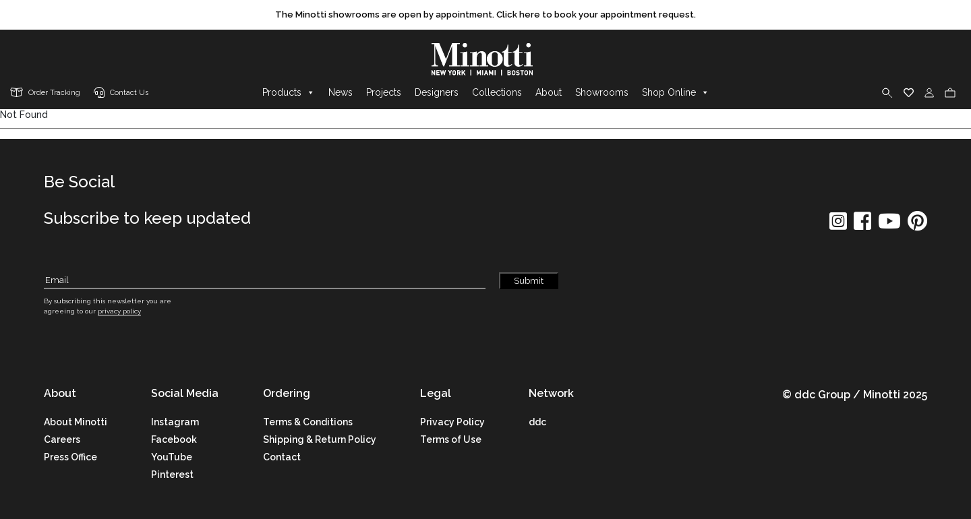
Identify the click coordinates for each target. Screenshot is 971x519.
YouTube (171, 457)
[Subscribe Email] (265, 280)
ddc (537, 422)
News (340, 92)
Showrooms (601, 92)
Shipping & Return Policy (319, 439)
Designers (437, 92)
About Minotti (75, 422)
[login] (929, 92)
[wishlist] (908, 92)
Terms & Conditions (308, 422)
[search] (887, 92)
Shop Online (675, 92)
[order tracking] (45, 93)
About (548, 92)
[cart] (950, 92)
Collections (497, 92)
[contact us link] (121, 93)
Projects (383, 92)
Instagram (175, 422)
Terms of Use (450, 439)
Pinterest (172, 474)
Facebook (174, 439)
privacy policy (119, 311)
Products (288, 92)
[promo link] (485, 15)
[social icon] (838, 225)
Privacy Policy (452, 422)
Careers (62, 439)
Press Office (70, 457)
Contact (282, 457)
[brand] (485, 59)
